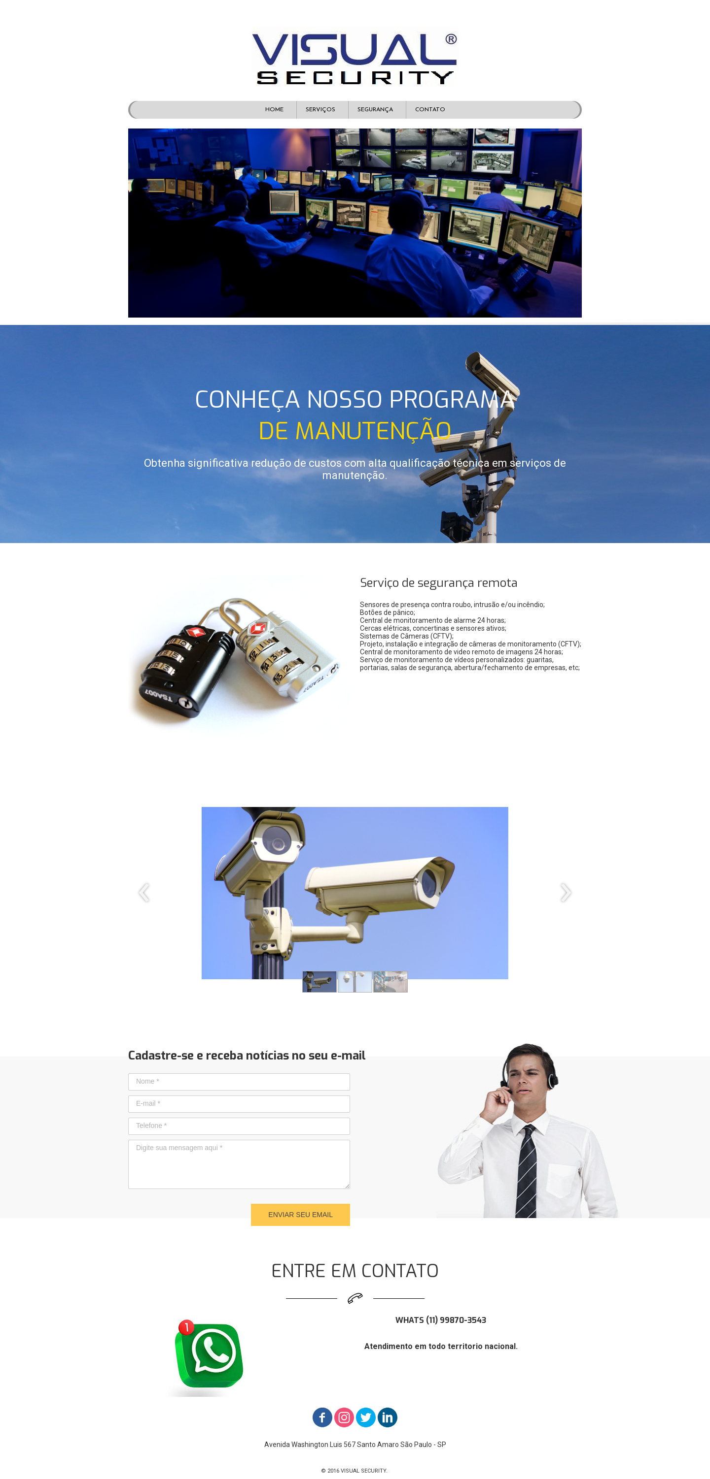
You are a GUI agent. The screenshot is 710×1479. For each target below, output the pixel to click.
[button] (319, 982)
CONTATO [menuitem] (430, 110)
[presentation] (144, 893)
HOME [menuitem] (274, 110)
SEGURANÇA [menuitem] (375, 110)
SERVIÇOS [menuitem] (320, 110)
